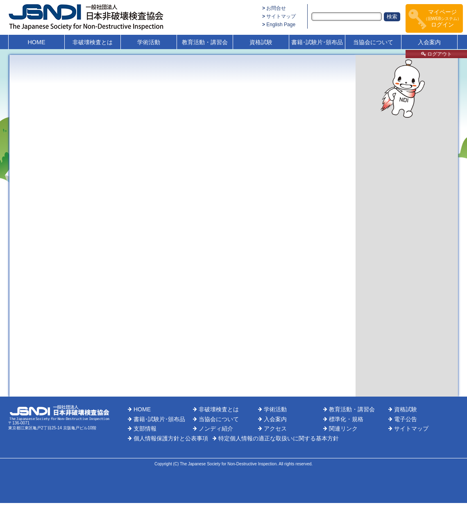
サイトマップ (281, 16)
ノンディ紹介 (216, 428)
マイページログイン (443, 18)
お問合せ (276, 8)
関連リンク (343, 428)
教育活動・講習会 (205, 42)
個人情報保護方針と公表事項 (171, 438)
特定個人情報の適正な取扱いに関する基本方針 (278, 438)
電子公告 (405, 419)
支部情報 (145, 428)
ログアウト (436, 54)
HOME (36, 42)
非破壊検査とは (93, 42)
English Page (280, 24)
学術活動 (148, 42)
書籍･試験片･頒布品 (317, 42)
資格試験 (260, 42)
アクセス (275, 428)
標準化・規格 (346, 419)
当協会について (373, 42)
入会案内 (429, 42)
